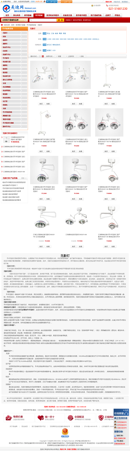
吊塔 (4, 83)
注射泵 (5, 51)
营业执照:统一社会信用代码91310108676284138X (104, 443)
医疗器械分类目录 (83, 449)
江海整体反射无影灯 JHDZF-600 (14, 172)
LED (54, 50)
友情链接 (77, 426)
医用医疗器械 (20, 25)
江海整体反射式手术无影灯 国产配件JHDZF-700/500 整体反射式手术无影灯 (77, 94)
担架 (4, 36)
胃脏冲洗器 (7, 119)
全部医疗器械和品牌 (10, 20)
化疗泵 (5, 101)
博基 (64, 33)
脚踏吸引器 (7, 116)
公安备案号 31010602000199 (111, 426)
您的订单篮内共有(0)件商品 (49, 449)
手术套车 (6, 58)
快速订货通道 (71, 449)
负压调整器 (7, 87)
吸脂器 (5, 94)
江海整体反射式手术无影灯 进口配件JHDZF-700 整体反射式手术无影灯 (44, 189)
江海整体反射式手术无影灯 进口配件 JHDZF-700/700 (14, 157)
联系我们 (125, 2)
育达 (48, 33)
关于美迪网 (13, 426)
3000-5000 (63, 39)
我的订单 (109, 2)
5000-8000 (70, 39)
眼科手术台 (7, 126)
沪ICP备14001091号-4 (82, 441)
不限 (44, 33)
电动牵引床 (7, 76)
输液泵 (5, 69)
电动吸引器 (7, 62)
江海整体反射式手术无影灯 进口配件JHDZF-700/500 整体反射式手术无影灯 (44, 94)
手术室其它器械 (8, 123)
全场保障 (97, 5)
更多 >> (24, 178)
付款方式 (117, 2)
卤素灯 (49, 50)
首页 (12, 25)
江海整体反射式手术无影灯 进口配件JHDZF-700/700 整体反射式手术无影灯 (77, 142)
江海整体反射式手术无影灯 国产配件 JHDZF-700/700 (14, 152)
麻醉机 (5, 65)
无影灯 (40, 25)
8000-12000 (78, 39)
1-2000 (49, 39)
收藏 (48, 104)
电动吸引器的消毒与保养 (11, 197)
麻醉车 (5, 44)
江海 (52, 33)
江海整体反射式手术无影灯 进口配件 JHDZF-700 (14, 147)
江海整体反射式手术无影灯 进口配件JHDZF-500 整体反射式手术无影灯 (109, 189)
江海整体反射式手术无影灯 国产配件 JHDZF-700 (17, 138)
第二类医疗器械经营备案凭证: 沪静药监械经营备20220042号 (65, 443)
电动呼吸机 (7, 90)
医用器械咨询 (122, 422)
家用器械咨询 (122, 425)
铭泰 (56, 33)
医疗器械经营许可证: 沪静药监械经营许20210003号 (26, 443)
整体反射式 (56, 45)
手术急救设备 (31, 25)
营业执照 (25, 426)
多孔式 (49, 45)
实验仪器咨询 (122, 428)
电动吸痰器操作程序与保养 (12, 191)
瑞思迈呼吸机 (77, 20)
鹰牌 (60, 33)
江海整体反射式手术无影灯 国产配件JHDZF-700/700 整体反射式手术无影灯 (109, 142)
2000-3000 (55, 39)
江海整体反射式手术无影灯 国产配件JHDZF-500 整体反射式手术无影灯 (109, 237)
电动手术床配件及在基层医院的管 (14, 182)
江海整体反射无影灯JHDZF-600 (76, 234)
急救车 (5, 40)
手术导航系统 (7, 112)
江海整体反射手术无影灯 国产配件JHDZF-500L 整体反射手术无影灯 (44, 142)
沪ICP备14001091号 (90, 426)
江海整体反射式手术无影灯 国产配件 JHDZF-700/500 (14, 162)
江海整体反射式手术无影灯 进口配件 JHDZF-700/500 (14, 167)
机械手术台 (7, 54)
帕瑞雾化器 (87, 20)
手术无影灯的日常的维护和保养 (13, 188)
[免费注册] (39, 1)
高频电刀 (69, 20)
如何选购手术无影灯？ (10, 185)
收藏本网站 (7, 1)
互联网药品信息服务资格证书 (60, 426)
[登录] (33, 1)
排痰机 (5, 105)
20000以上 (95, 39)
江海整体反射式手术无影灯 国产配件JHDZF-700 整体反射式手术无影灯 (76, 189)
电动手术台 (7, 47)
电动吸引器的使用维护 (10, 194)
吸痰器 (5, 72)
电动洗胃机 (7, 98)
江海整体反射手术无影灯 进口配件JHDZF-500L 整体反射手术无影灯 (109, 94)
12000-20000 (87, 39)
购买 (41, 104)
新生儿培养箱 (7, 80)
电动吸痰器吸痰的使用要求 (12, 200)
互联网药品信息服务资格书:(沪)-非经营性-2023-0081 (65, 445)
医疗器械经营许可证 (39, 426)
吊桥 (4, 108)
